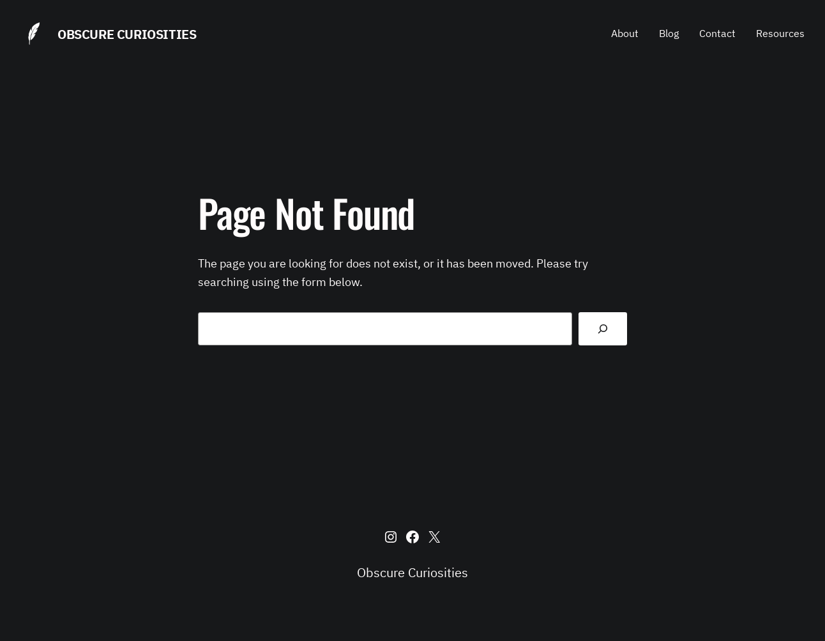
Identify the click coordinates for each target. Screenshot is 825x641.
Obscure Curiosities (126, 34)
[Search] (603, 328)
